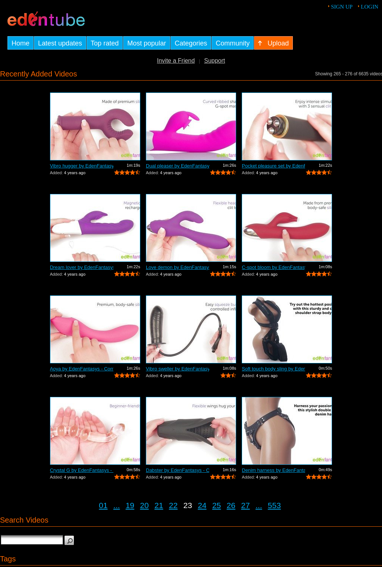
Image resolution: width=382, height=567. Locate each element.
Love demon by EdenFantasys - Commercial (177, 267)
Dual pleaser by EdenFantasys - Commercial (177, 166)
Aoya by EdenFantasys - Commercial (81, 369)
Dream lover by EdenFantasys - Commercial (81, 267)
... (116, 505)
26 (231, 505)
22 (173, 505)
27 (245, 505)
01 (103, 505)
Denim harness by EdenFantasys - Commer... (273, 470)
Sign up (342, 7)
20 (144, 505)
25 (216, 505)
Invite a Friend (176, 60)
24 (202, 505)
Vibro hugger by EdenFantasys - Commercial (81, 166)
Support (214, 60)
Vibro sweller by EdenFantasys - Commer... (177, 369)
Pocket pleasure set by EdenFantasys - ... (273, 166)
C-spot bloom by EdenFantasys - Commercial (273, 267)
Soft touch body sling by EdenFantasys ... (273, 369)
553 (274, 505)
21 (158, 505)
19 (130, 505)
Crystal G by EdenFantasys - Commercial (81, 470)
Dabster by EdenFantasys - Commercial (177, 470)
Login (369, 7)
